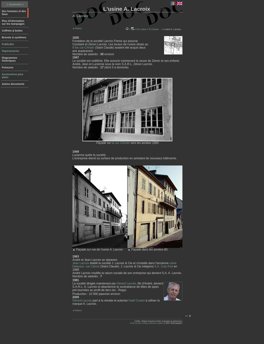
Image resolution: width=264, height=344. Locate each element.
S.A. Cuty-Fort (163, 266)
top (188, 316)
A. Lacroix (80, 16)
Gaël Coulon (137, 300)
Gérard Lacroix (126, 283)
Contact (145, 323)
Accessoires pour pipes (12, 76)
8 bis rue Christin (83, 47)
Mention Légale (156, 323)
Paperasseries (10, 50)
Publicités (8, 44)
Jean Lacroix (80, 263)
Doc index (141, 29)
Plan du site (136, 323)
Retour (77, 28)
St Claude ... (155, 29)
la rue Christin (121, 142)
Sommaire (15, 4)
